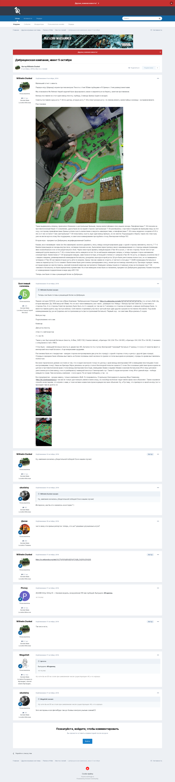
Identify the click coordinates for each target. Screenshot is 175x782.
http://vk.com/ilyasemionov (46, 380)
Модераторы (39, 24)
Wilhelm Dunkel (33, 66)
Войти (87, 741)
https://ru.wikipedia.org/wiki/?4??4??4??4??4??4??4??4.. (121, 301)
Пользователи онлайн (56, 24)
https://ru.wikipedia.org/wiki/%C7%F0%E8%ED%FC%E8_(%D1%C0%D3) (63, 559)
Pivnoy (24, 588)
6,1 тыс (24, 98)
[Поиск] (134, 18)
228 (24, 306)
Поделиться (133, 68)
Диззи (24, 521)
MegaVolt (24, 655)
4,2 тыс (24, 675)
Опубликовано (47, 78)
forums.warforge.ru (87, 776)
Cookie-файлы (87, 774)
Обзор (17, 19)
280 (24, 541)
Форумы (16, 24)
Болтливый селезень (24, 284)
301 (25, 507)
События (27, 24)
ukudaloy (24, 487)
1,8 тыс (24, 608)
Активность (28, 18)
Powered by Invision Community (87, 778)
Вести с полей (41, 69)
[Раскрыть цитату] (39, 290)
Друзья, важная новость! (86, 3)
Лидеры (71, 24)
